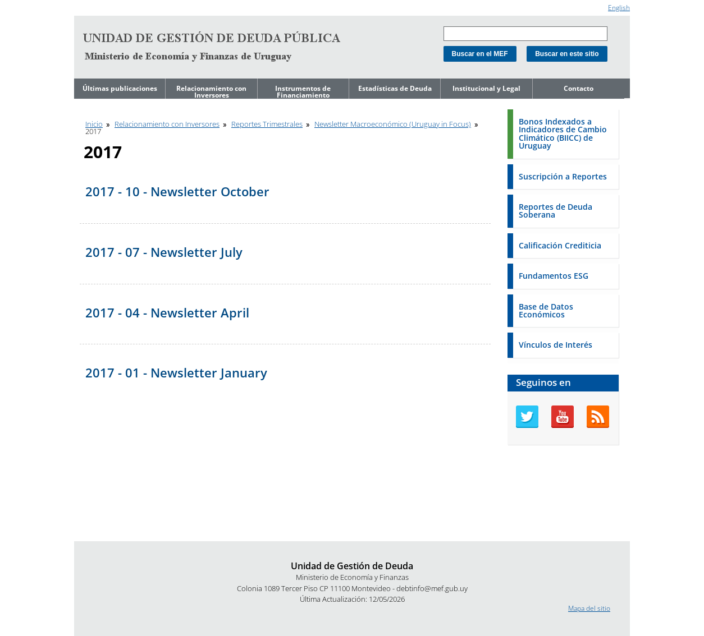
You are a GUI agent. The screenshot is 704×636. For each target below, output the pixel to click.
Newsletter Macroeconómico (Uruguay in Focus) (392, 124)
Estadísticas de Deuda (395, 88)
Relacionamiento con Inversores (211, 92)
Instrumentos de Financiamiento (303, 92)
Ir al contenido (96, 4)
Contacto (578, 88)
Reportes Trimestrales (267, 124)
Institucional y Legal (486, 88)
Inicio (94, 124)
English (619, 7)
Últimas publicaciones (120, 88)
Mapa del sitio (589, 608)
